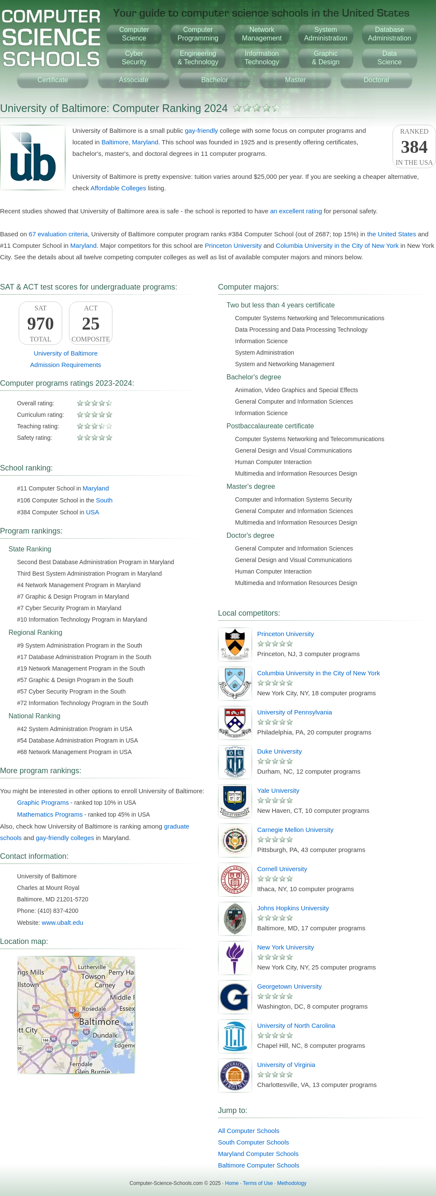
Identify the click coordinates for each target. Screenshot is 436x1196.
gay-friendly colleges (65, 837)
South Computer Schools (253, 1142)
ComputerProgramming (198, 34)
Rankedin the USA (414, 147)
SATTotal (40, 323)
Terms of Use (258, 1183)
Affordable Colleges (118, 188)
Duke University (279, 751)
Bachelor (214, 79)
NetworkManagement (261, 34)
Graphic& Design (326, 58)
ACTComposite (90, 323)
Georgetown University (289, 986)
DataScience (390, 58)
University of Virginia (286, 1064)
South (104, 500)
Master (295, 79)
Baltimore (114, 142)
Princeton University (233, 245)
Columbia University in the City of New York (337, 245)
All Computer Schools (248, 1130)
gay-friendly (201, 130)
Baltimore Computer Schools (258, 1165)
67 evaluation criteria (58, 234)
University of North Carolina (296, 1025)
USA (92, 512)
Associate (133, 79)
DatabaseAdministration (389, 34)
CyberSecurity (134, 58)
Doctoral (376, 79)
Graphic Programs (43, 802)
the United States (391, 234)
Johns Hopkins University (293, 908)
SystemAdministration (325, 34)
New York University (285, 947)
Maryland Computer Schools (258, 1153)
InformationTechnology (262, 58)
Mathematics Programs (50, 814)
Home (232, 1183)
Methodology (292, 1183)
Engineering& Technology (198, 58)
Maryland (145, 142)
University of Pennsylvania (294, 712)
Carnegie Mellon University (295, 829)
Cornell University (282, 868)
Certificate (52, 79)
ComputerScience (134, 34)
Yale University (278, 790)
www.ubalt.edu (62, 922)
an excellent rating (296, 211)
